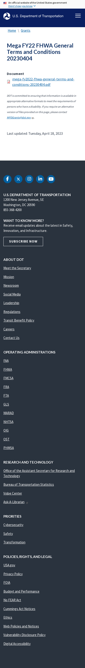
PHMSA (8, 448)
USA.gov (9, 565)
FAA (6, 360)
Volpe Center (12, 493)
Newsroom (11, 285)
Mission (8, 277)
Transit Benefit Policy (18, 320)
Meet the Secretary (17, 268)
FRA (6, 387)
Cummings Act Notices (19, 609)
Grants (25, 30)
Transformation (14, 542)
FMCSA (8, 378)
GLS (6, 404)
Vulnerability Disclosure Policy (24, 635)
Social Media (12, 294)
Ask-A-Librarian (16, 502)
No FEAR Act (12, 600)
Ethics (7, 617)
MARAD (8, 413)
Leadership (11, 303)
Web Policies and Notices (21, 626)
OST (6, 439)
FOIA (6, 582)
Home (12, 30)
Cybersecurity (13, 525)
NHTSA (8, 422)
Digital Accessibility (17, 644)
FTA (6, 395)
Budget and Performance (21, 591)
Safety (8, 533)
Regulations (11, 312)
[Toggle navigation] (78, 16)
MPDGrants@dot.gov (20, 117)
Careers (9, 329)
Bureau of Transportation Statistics (28, 484)
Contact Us (11, 338)
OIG (6, 430)
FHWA (7, 369)
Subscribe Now (23, 241)
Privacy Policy (13, 574)
